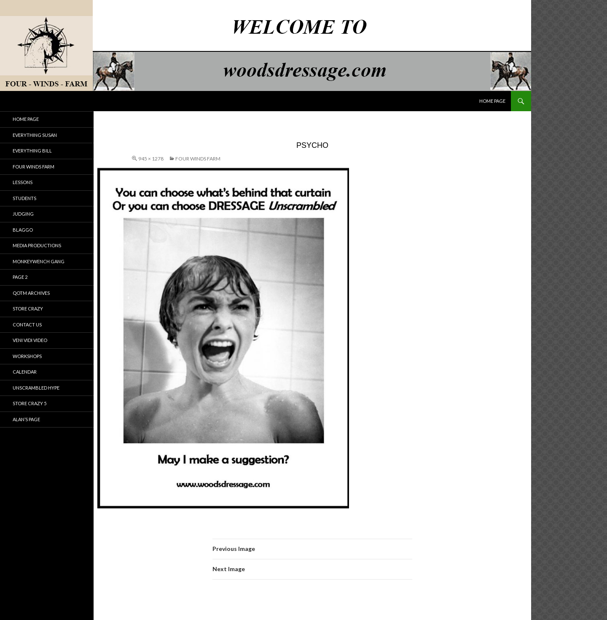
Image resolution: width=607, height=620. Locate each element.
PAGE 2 (20, 277)
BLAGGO (23, 229)
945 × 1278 (151, 158)
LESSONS (22, 182)
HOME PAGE (492, 101)
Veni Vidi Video (30, 340)
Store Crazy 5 (29, 403)
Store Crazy (28, 308)
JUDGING (23, 213)
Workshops (27, 356)
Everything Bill (32, 150)
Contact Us (27, 324)
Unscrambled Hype (36, 387)
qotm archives (31, 293)
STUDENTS (24, 198)
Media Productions (37, 245)
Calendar (25, 371)
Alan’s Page (26, 419)
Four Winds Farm (197, 158)
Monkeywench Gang (38, 261)
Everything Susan (35, 135)
